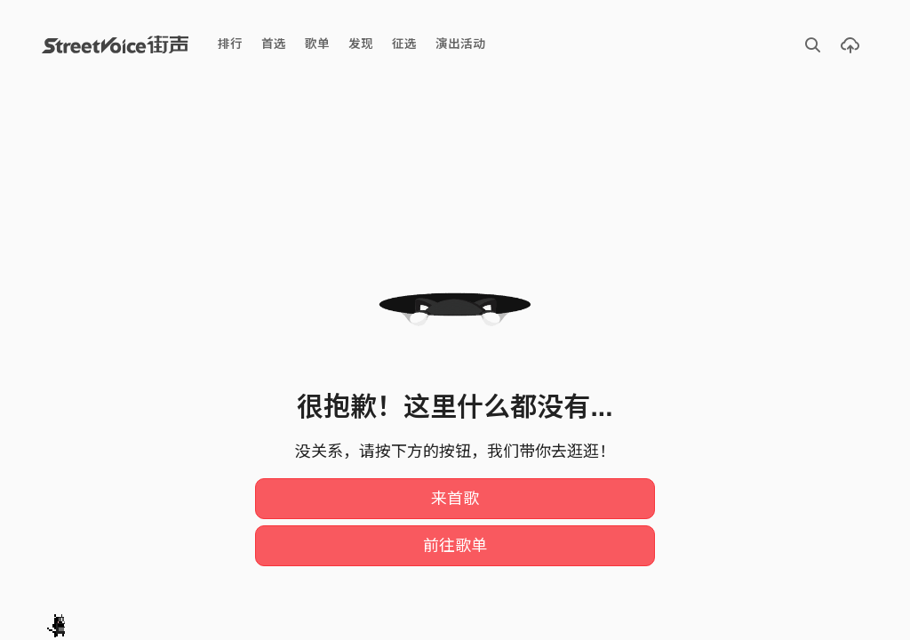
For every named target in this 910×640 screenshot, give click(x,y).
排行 (230, 44)
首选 (273, 44)
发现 (360, 44)
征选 (404, 44)
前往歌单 (455, 546)
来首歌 (455, 499)
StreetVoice (115, 44)
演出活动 (460, 44)
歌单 (317, 44)
